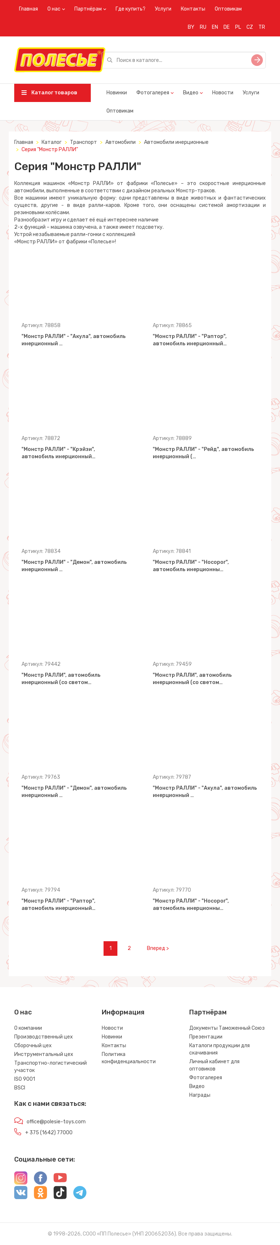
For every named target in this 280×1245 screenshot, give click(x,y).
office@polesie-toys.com (56, 1122)
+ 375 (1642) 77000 (49, 1133)
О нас (54, 9)
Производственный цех (43, 1037)
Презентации (205, 1037)
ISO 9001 (24, 1079)
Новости (222, 93)
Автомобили (120, 142)
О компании (28, 1028)
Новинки (116, 93)
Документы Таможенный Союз (227, 1028)
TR (261, 27)
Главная (28, 9)
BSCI (19, 1088)
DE (226, 27)
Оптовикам (228, 9)
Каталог (52, 142)
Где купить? (130, 9)
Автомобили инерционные (176, 142)
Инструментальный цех (43, 1054)
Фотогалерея (152, 93)
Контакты (193, 9)
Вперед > (158, 948)
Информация (123, 1012)
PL (238, 27)
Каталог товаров (49, 93)
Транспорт (83, 142)
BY (191, 27)
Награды (199, 1095)
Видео (190, 93)
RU (203, 27)
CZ (249, 27)
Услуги (163, 9)
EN (215, 27)
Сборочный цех (33, 1045)
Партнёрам (88, 9)
